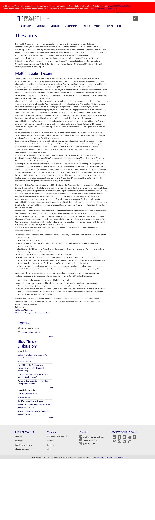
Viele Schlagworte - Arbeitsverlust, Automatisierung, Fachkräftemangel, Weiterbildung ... (31, 368)
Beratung (42, 26)
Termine (109, 26)
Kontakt (134, 13)
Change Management (23, 449)
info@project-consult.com (30, 332)
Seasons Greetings (24, 361)
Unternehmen (72, 26)
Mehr (51, 336)
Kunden (86, 26)
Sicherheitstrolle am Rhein (27, 394)
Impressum (127, 13)
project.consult (88, 443)
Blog (119, 26)
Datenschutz (119, 13)
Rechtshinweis (120, 457)
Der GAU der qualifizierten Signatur (30, 401)
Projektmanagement (23, 445)
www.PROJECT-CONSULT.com (120, 6)
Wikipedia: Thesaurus (24, 310)
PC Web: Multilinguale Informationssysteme (32, 313)
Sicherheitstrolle (24, 397)
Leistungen (27, 26)
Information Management (57, 436)
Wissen (98, 26)
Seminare (56, 26)
